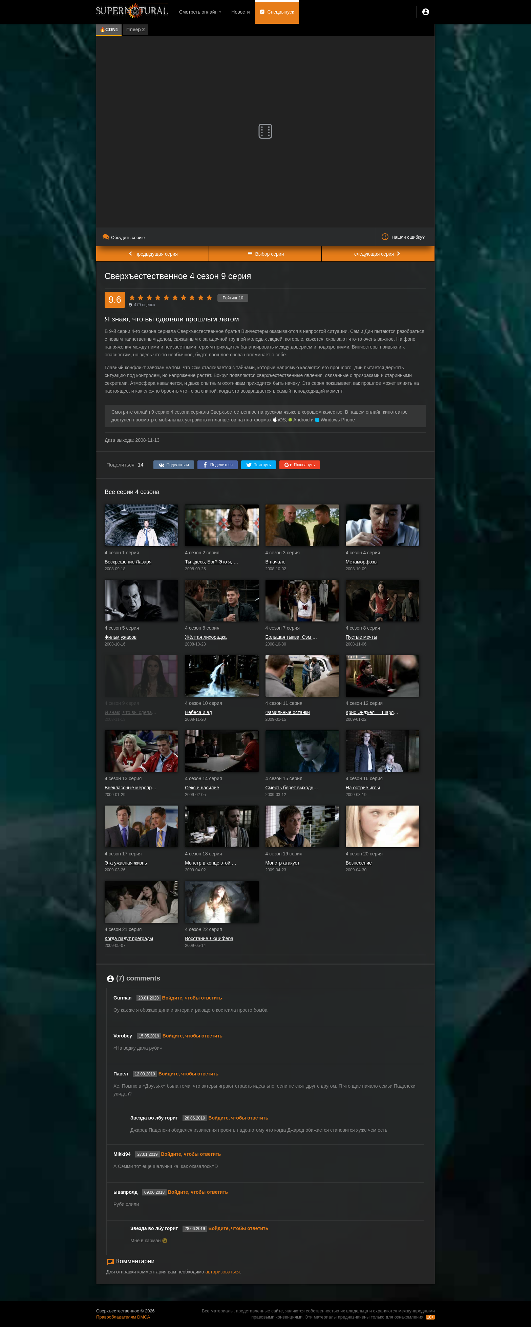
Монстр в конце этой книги (211, 863)
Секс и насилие (202, 787)
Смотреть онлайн (198, 12)
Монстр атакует (283, 863)
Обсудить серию (124, 237)
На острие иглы (363, 787)
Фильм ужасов (120, 637)
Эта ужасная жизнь (126, 863)
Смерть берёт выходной (292, 787)
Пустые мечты (361, 637)
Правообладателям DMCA (123, 1317)
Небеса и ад (198, 712)
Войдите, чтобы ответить (192, 998)
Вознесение (359, 863)
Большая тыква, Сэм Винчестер (292, 637)
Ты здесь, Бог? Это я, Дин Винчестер (211, 562)
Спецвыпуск (281, 12)
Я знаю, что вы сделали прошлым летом (131, 712)
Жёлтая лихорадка (206, 637)
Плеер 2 (135, 29)
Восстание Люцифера (209, 938)
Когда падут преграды (129, 938)
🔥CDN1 (109, 29)
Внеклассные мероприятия (131, 787)
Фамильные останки (288, 712)
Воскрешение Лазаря (128, 562)
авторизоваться (222, 1271)
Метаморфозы (362, 562)
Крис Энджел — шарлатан (372, 712)
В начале (275, 562)
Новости (240, 12)
